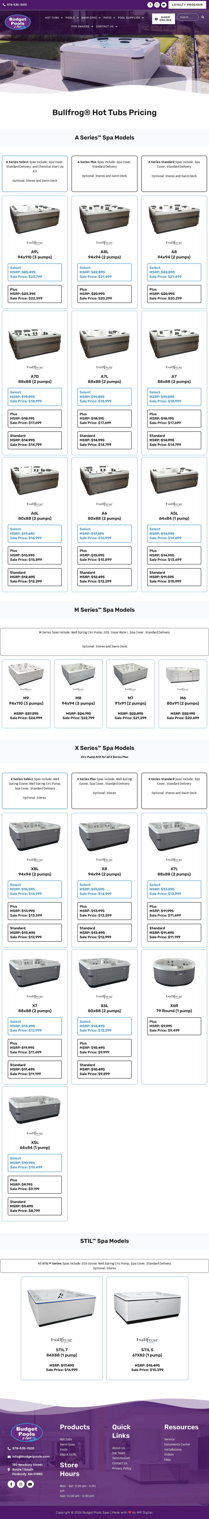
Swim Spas (91, 18)
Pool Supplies (131, 18)
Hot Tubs (54, 18)
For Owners (82, 26)
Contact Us (107, 26)
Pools (72, 18)
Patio (109, 18)
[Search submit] (202, 17)
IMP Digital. (145, 1512)
